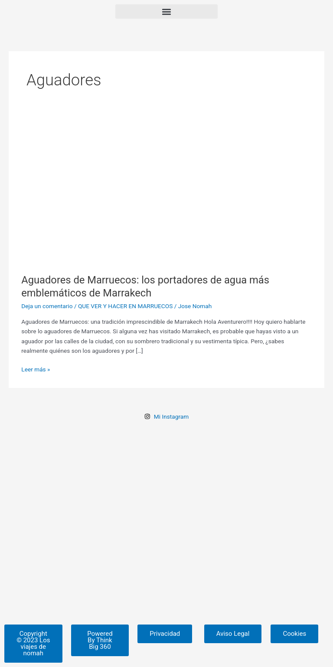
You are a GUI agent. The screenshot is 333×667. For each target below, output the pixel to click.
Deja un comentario (46, 306)
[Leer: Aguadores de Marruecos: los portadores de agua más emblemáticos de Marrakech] (166, 191)
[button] (166, 11)
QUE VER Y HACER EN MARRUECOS (125, 306)
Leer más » (35, 368)
